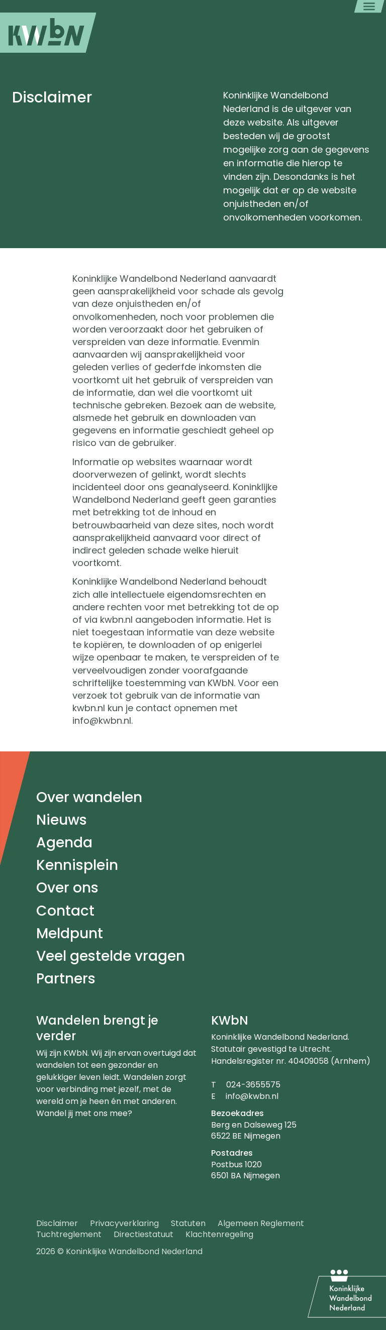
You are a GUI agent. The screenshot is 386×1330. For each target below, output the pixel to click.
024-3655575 (253, 1084)
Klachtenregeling (219, 1234)
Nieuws (61, 820)
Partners (65, 978)
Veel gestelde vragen (110, 956)
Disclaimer (57, 1223)
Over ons (67, 888)
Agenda (64, 842)
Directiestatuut (143, 1234)
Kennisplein (77, 865)
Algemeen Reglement (261, 1223)
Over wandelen (89, 797)
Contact (65, 911)
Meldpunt (69, 933)
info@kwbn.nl (252, 1096)
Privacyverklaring (124, 1223)
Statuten (188, 1223)
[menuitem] (48, 33)
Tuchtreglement (69, 1234)
